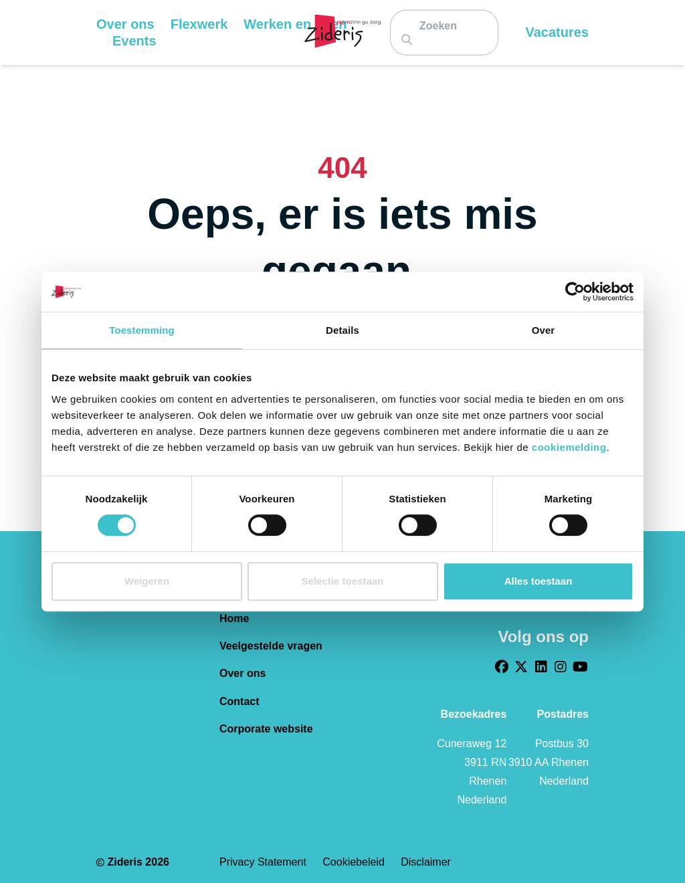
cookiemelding (569, 447)
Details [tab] (342, 330)
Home (234, 618)
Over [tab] (543, 330)
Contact (239, 701)
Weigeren (146, 581)
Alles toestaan (538, 581)
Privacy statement (264, 862)
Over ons (242, 673)
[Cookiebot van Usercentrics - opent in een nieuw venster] (574, 292)
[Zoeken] (443, 25)
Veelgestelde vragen (270, 646)
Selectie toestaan (343, 581)
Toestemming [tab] (142, 330)
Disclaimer (426, 862)
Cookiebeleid (354, 862)
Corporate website (266, 728)
